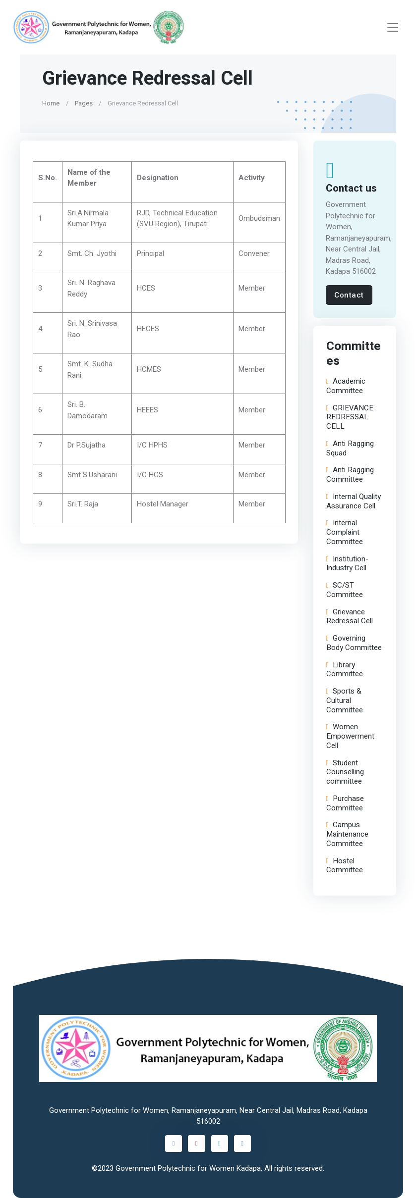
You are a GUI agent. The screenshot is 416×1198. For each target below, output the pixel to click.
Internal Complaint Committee (344, 532)
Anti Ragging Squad (349, 448)
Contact (349, 295)
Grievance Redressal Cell (349, 616)
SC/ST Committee (344, 590)
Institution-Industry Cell (347, 563)
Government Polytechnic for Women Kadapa (188, 1168)
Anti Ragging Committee (349, 474)
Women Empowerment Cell (350, 736)
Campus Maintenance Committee (347, 834)
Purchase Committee (344, 803)
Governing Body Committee (353, 643)
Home (50, 103)
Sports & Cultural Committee (344, 700)
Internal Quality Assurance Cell (353, 501)
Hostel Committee (344, 865)
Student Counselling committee (344, 772)
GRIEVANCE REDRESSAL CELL (349, 417)
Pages (84, 103)
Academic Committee (345, 386)
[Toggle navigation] (393, 27)
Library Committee (344, 669)
